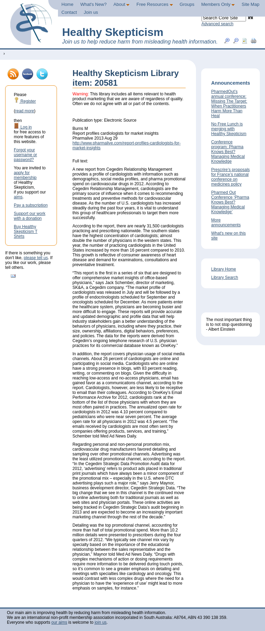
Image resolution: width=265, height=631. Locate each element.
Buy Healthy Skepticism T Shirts (25, 231)
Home (67, 4)
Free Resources (154, 4)
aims (18, 197)
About (122, 4)
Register (25, 101)
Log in (23, 127)
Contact (69, 12)
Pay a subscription (31, 205)
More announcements (226, 222)
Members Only (218, 4)
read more (24, 111)
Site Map (250, 4)
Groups (187, 4)
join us (101, 622)
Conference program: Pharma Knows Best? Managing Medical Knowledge (228, 152)
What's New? (93, 4)
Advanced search (218, 23)
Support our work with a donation (29, 216)
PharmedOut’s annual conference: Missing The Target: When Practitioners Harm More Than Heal (229, 103)
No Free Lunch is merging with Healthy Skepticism (228, 129)
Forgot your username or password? (25, 155)
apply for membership (25, 175)
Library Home (223, 269)
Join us (91, 12)
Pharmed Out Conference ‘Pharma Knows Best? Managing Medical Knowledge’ (230, 202)
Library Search (224, 277)
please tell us (36, 257)
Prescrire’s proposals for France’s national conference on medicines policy (230, 177)
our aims (59, 622)
